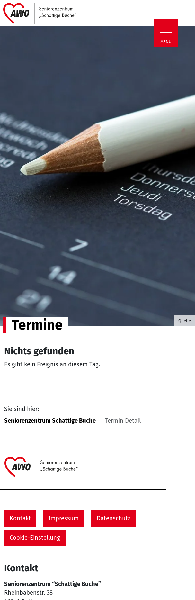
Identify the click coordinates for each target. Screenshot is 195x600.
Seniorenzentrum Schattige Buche (50, 420)
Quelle (184, 320)
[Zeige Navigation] (166, 29)
